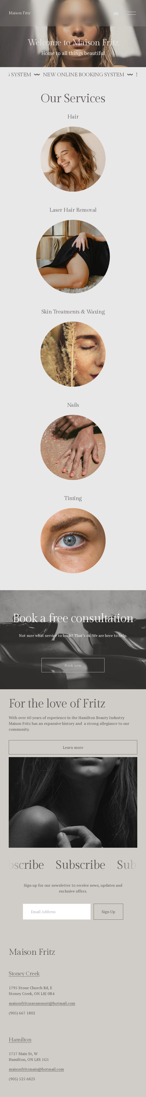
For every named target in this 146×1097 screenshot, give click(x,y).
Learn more (73, 747)
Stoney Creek (24, 974)
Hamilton (20, 1040)
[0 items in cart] (116, 13)
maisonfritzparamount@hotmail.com (42, 1003)
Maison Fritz (19, 13)
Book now (73, 665)
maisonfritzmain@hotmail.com (36, 1069)
